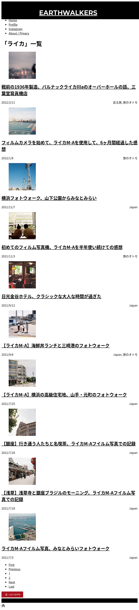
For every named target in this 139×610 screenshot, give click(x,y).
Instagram (15, 29)
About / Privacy (19, 33)
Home (13, 20)
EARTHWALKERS (68, 13)
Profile (13, 24)
